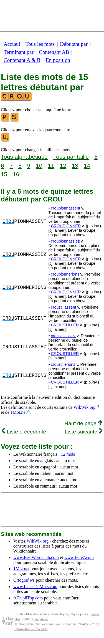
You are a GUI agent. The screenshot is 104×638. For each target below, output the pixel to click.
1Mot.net (19, 412)
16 (16, 174)
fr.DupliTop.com (28, 598)
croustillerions (63, 364)
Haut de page (83, 423)
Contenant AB (54, 52)
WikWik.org (84, 407)
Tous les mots (40, 44)
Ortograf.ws (24, 580)
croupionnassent (65, 208)
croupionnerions (65, 274)
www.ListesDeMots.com (35, 586)
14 (87, 165)
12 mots (68, 454)
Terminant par (19, 52)
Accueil (12, 44)
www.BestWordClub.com (36, 557)
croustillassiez (63, 336)
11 (51, 165)
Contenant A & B (22, 60)
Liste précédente (24, 432)
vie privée (41, 619)
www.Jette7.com (79, 557)
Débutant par (74, 44)
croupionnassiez (65, 241)
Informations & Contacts (30, 629)
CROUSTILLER (65, 325)
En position (58, 60)
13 (75, 165)
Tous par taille (71, 156)
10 (39, 165)
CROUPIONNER (66, 226)
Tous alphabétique (24, 156)
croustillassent (63, 307)
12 (63, 165)
